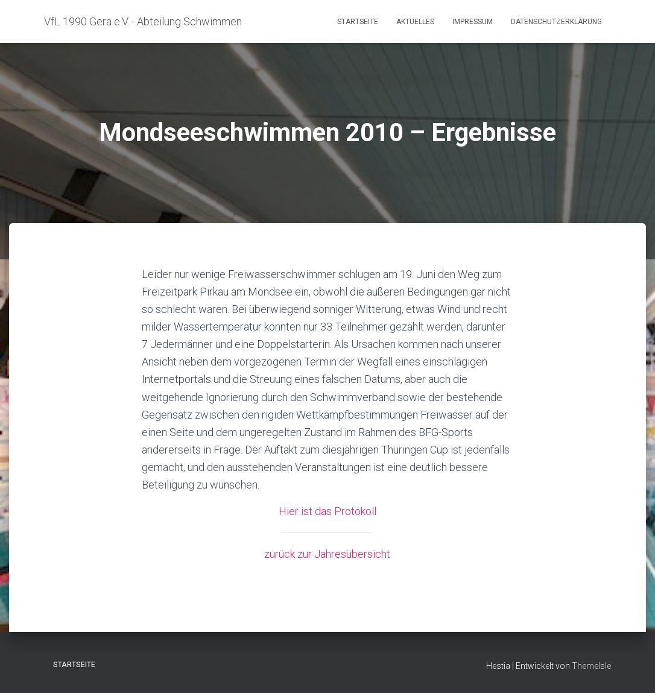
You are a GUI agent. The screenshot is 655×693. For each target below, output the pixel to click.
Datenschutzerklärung (556, 21)
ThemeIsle (591, 666)
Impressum (472, 21)
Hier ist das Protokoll (327, 511)
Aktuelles (415, 21)
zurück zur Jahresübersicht (327, 554)
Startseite (357, 21)
